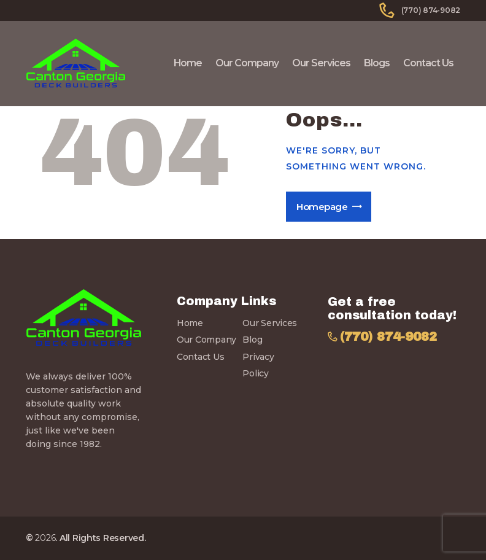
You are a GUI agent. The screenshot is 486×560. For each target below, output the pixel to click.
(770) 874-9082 (388, 336)
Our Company (206, 339)
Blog (252, 339)
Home (190, 323)
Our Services (269, 323)
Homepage (321, 206)
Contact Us (200, 356)
